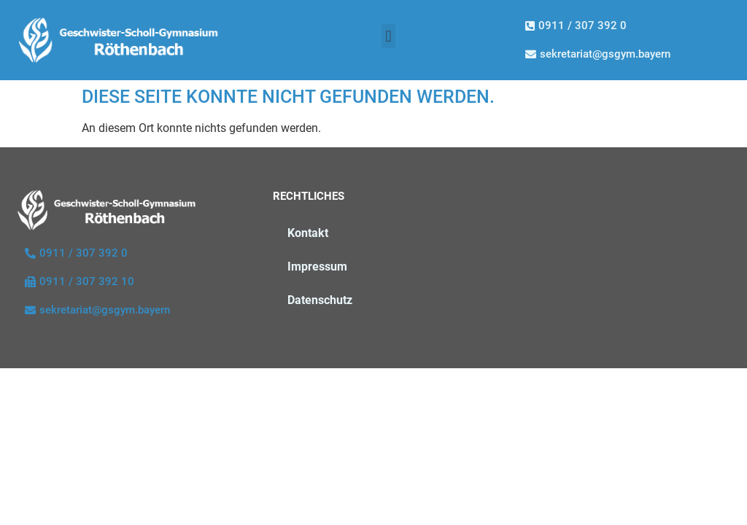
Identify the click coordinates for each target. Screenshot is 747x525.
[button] (388, 36)
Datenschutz (319, 300)
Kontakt (307, 233)
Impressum (317, 266)
